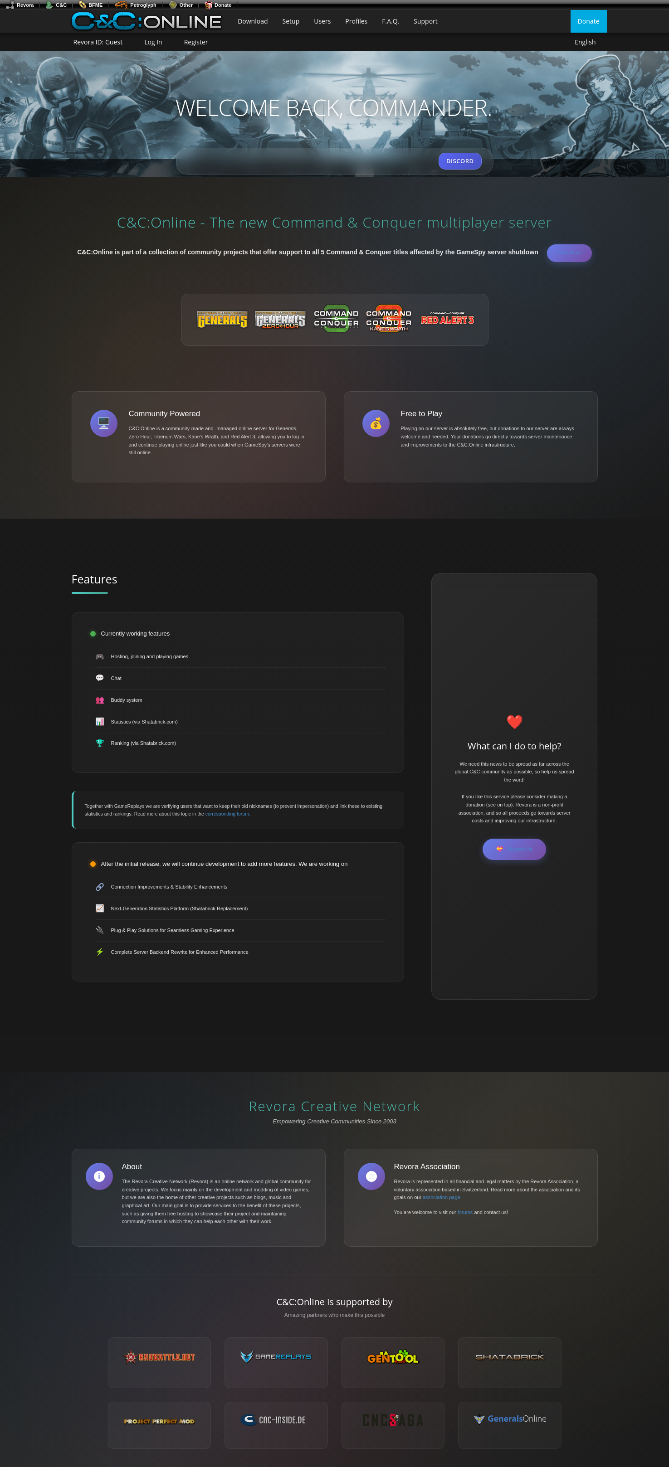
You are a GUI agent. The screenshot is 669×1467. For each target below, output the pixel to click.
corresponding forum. (227, 813)
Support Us (514, 849)
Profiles (356, 21)
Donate (218, 5)
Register (196, 42)
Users (322, 21)
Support (426, 21)
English (585, 42)
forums (465, 1212)
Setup (291, 21)
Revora (19, 5)
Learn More (569, 252)
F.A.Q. (390, 21)
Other (180, 5)
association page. (442, 1197)
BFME (90, 5)
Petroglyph (135, 5)
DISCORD (460, 161)
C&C (56, 5)
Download (253, 21)
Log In (153, 42)
